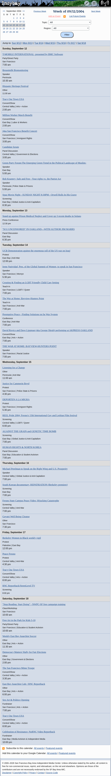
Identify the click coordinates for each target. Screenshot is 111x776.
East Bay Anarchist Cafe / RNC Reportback (23, 684)
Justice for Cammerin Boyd (15, 383)
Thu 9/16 (61, 43)
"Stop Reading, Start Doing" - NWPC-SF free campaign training (33, 604)
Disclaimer (6, 773)
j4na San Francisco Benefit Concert (19, 131)
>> (23, 11)
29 (14, 32)
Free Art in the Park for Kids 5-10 (18, 620)
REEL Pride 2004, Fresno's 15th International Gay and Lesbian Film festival (39, 415)
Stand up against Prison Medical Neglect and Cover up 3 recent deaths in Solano (41, 216)
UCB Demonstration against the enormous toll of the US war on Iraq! (36, 250)
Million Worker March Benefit (17, 115)
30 (17, 32)
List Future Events (77, 16)
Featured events (54, 748)
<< (4, 11)
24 (20, 28)
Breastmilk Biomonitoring (15, 70)
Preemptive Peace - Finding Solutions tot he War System (30, 314)
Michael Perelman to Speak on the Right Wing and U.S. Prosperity (35, 468)
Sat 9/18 (81, 43)
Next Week (95, 11)
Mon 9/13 (28, 43)
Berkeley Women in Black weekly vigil (21, 538)
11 (24, 21)
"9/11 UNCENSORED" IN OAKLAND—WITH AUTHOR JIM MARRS (38, 229)
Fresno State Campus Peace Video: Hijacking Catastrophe (30, 500)
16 (17, 25)
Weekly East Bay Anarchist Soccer (19, 636)
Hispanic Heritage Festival (15, 86)
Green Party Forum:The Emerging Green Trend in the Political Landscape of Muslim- (44, 163)
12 (4, 25)
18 (24, 25)
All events (39, 748)
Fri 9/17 (71, 43)
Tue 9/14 (38, 43)
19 (4, 28)
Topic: (45, 22)
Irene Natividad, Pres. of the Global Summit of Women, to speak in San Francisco (42, 266)
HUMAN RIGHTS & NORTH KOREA (21, 447)
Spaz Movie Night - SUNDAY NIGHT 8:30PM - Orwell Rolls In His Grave (39, 194)
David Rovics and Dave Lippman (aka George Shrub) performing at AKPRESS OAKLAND (47, 330)
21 (10, 28)
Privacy (32, 773)
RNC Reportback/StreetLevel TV (18, 585)
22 (14, 28)
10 (20, 21)
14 (10, 25)
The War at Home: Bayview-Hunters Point (23, 298)
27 (7, 32)
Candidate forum (10, 147)
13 (7, 25)
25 (24, 28)
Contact (41, 773)
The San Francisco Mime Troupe (18, 668)
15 (14, 25)
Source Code (52, 773)
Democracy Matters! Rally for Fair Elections (24, 652)
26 (4, 32)
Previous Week (40, 11)
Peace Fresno (8, 553)
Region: (47, 28)
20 (7, 28)
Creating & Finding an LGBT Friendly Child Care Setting (30, 282)
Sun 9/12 (16, 43)
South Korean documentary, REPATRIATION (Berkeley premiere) (35, 484)
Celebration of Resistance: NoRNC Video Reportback (28, 731)
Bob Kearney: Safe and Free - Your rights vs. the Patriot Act (31, 178)
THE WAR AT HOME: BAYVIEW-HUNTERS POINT (29, 346)
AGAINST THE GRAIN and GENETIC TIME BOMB (29, 431)
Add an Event (54, 16)
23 (17, 28)
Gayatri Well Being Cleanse (16, 516)
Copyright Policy (20, 773)
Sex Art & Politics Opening (15, 700)
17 (20, 25)
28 (10, 32)
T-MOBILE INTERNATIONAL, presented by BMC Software (32, 54)
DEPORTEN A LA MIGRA (16, 399)
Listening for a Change (13, 367)
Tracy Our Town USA (13, 99)
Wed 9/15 (50, 43)
